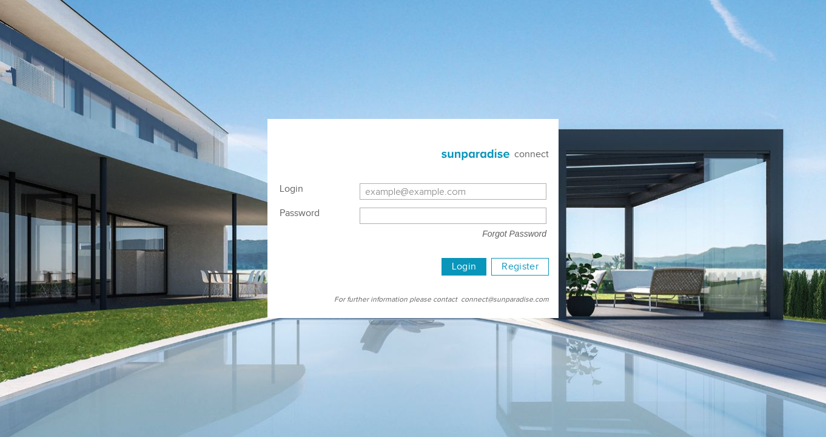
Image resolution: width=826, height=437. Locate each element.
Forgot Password (514, 234)
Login (464, 267)
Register (520, 267)
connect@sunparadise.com (505, 299)
